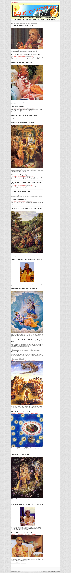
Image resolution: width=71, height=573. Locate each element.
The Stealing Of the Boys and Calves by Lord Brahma (26, 208)
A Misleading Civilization (18, 199)
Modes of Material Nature (34, 290)
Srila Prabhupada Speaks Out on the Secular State (25, 55)
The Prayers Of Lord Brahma (20, 454)
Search (58, 2)
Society (53, 19)
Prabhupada (43, 19)
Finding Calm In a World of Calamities (22, 122)
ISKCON (30, 19)
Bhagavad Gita (32, 176)
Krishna (34, 19)
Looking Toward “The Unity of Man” (22, 62)
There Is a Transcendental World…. (21, 412)
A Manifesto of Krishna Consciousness (22, 25)
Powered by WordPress (53, 571)
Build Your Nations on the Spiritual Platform (24, 115)
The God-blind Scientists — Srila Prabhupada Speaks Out (26, 183)
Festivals (19, 19)
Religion (32, 56)
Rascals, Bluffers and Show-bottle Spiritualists (24, 533)
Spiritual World (33, 413)
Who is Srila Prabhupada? (16, 21)
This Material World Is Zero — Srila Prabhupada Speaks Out (25, 350)
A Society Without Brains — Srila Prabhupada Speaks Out (27, 340)
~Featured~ (32, 63)
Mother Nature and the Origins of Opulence (24, 288)
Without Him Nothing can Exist (20, 191)
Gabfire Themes (58, 571)
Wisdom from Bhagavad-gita (19, 175)
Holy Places (25, 19)
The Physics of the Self (17, 359)
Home (12, 23)
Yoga (34, 63)
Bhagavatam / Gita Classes (37, 116)
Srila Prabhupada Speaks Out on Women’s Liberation (27, 504)
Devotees (14, 19)
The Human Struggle (17, 106)
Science (48, 19)
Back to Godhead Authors (25, 21)
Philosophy (35, 192)
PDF (38, 19)
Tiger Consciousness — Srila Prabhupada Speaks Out (26, 259)
